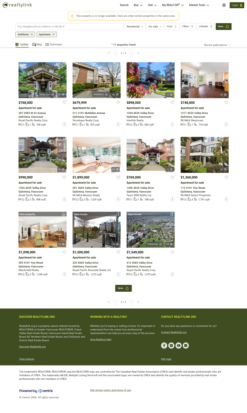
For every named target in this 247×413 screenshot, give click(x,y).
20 (115, 169)
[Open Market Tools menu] (208, 5)
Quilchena (23, 34)
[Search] (124, 5)
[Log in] (237, 5)
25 (169, 244)
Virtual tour (46, 94)
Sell (150, 5)
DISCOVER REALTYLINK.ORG (37, 316)
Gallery (24, 44)
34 (115, 94)
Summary (56, 44)
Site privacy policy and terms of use (110, 390)
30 (223, 95)
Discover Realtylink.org (32, 346)
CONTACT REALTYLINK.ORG (178, 316)
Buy (136, 5)
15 (169, 169)
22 (223, 169)
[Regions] (224, 5)
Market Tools (197, 5)
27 (61, 94)
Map (39, 44)
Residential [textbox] (133, 26)
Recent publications (215, 45)
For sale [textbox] (153, 26)
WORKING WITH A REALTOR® (108, 316)
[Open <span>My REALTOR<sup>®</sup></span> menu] (182, 5)
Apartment (45, 34)
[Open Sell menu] (155, 5)
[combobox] (69, 26)
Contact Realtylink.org (173, 332)
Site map (166, 359)
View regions (26, 359)
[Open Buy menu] (141, 5)
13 (169, 95)
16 (61, 169)
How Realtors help (100, 339)
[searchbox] (67, 26)
